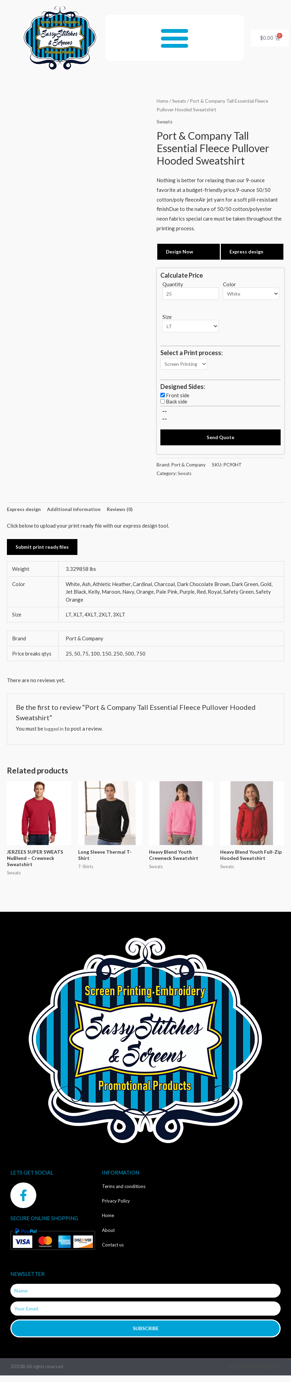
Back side (176, 404)
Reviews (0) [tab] (125, 513)
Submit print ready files (44, 551)
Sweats (181, 101)
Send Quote (220, 440)
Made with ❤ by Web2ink (254, 1373)
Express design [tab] (25, 513)
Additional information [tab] (77, 513)
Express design (247, 252)
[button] (174, 38)
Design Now (180, 252)
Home (163, 101)
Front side (177, 398)
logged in (55, 733)
